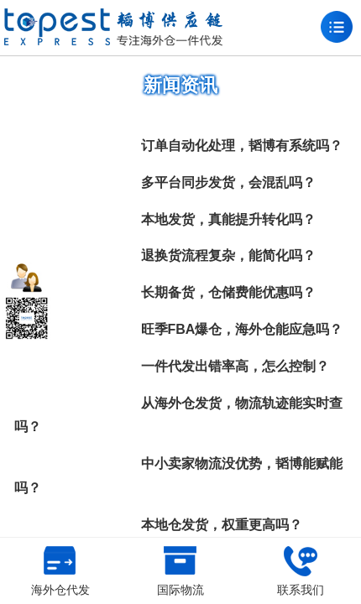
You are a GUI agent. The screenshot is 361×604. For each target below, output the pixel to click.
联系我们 (300, 571)
